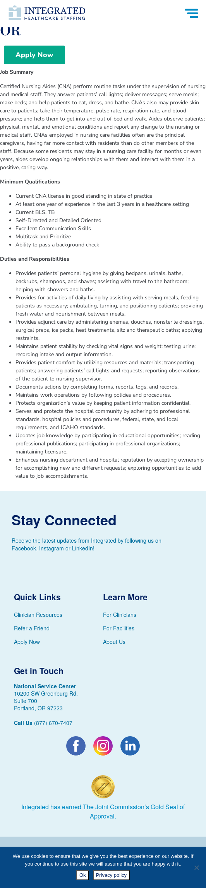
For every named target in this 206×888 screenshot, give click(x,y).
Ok (82, 875)
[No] (196, 867)
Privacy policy (111, 875)
